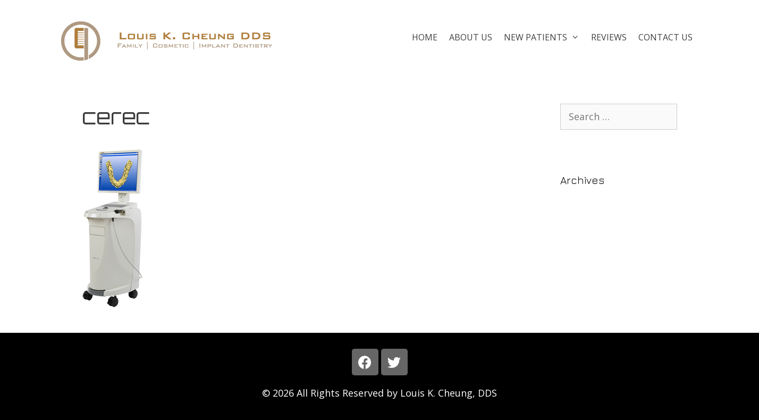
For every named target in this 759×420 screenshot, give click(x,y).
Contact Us (665, 37)
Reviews (609, 37)
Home (424, 37)
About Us (470, 37)
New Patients (544, 37)
